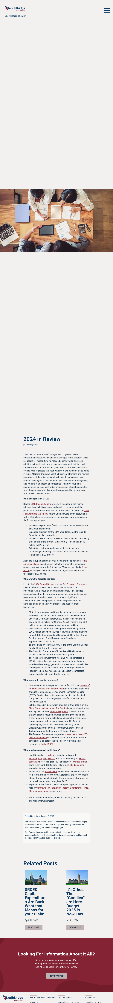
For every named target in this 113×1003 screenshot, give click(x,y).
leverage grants (79, 761)
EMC (45, 758)
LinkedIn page (75, 765)
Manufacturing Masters (40, 791)
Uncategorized (32, 445)
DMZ (85, 788)
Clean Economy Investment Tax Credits (48, 708)
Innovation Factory (60, 788)
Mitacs (51, 758)
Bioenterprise (35, 758)
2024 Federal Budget (44, 584)
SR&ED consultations (41, 504)
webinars (52, 755)
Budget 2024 (47, 744)
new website (51, 771)
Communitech (43, 788)
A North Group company (15, 16)
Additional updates (59, 711)
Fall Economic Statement (75, 584)
